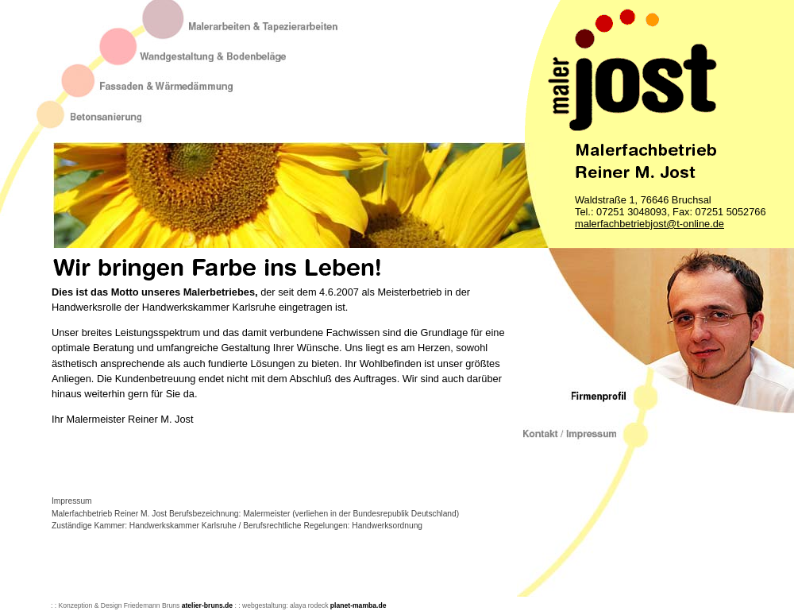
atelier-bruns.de (207, 605)
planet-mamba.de (357, 605)
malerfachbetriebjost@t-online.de (649, 224)
